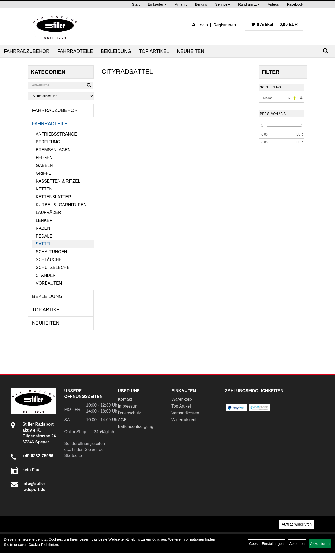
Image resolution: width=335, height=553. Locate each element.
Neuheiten (190, 51)
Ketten (44, 189)
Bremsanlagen (53, 150)
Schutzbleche (53, 267)
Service (222, 4)
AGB (122, 419)
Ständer (46, 275)
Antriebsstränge (56, 134)
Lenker (44, 220)
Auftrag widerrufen (297, 524)
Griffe (43, 173)
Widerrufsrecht (185, 419)
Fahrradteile (75, 51)
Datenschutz (129, 413)
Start (136, 4)
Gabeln (44, 165)
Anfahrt (181, 4)
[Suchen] (325, 51)
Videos (273, 4)
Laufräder (48, 212)
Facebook (295, 4)
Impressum (128, 406)
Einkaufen (157, 4)
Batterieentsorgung (135, 426)
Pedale (44, 236)
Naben (43, 228)
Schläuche (49, 259)
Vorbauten (49, 283)
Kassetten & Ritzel (58, 181)
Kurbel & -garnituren (61, 204)
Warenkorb (181, 399)
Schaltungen (51, 252)
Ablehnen (297, 543)
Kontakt (125, 399)
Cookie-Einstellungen (266, 543)
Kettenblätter (53, 197)
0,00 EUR (274, 24)
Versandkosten (185, 413)
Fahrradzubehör (26, 51)
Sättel (44, 244)
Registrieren (224, 25)
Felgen (44, 157)
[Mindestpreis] (277, 134)
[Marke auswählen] (61, 96)
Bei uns (201, 4)
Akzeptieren (320, 543)
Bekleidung (116, 51)
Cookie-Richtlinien (43, 545)
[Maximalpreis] (277, 142)
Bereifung (48, 142)
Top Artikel (154, 51)
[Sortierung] (275, 98)
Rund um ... (249, 4)
